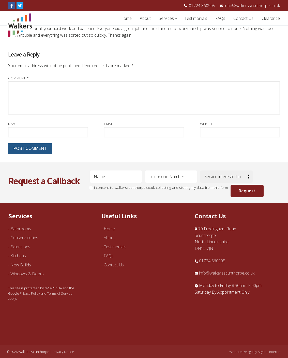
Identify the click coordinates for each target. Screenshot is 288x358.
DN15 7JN (204, 248)
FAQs (109, 256)
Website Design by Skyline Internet (255, 351)
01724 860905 (199, 6)
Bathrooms (20, 229)
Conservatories (24, 237)
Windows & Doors (27, 274)
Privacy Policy (30, 293)
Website (207, 123)
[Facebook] (11, 5)
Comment (18, 78)
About (109, 237)
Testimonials (115, 247)
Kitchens (18, 256)
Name (13, 123)
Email (109, 123)
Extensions (20, 247)
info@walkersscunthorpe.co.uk (249, 5)
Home (109, 229)
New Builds (20, 265)
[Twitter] (20, 5)
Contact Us (114, 265)
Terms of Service (59, 293)
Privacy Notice (63, 351)
